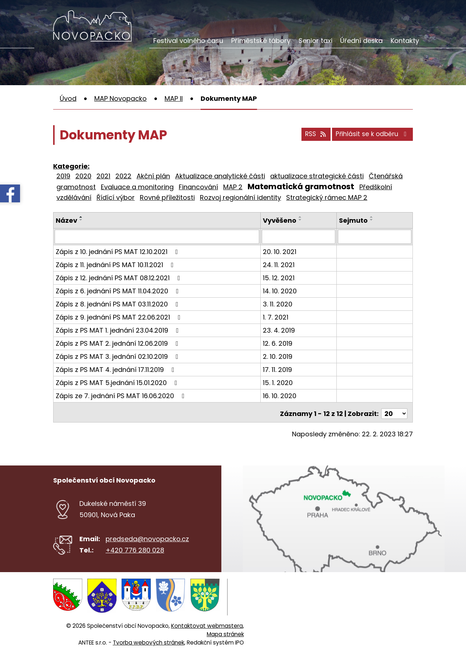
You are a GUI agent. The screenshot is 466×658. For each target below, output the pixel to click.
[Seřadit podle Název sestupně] (81, 219)
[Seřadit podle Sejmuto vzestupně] (372, 216)
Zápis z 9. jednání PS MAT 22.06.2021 (119, 316)
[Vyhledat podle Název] (157, 236)
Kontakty (405, 40)
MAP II (174, 98)
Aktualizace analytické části (220, 176)
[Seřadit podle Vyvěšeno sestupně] (301, 219)
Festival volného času (188, 40)
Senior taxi (315, 40)
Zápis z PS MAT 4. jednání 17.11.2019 (116, 369)
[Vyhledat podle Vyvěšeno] (299, 236)
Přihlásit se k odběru (370, 135)
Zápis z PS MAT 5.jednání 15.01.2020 (118, 382)
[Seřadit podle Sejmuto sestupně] (372, 219)
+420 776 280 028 (135, 547)
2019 (63, 176)
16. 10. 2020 (280, 395)
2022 (123, 176)
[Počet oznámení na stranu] (394, 410)
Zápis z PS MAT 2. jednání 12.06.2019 (118, 343)
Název (66, 220)
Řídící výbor (115, 197)
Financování (198, 186)
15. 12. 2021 (280, 277)
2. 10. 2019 (278, 356)
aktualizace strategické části (317, 176)
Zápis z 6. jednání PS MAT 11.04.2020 (119, 290)
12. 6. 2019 (278, 343)
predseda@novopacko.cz (147, 535)
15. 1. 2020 (279, 382)
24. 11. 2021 (280, 264)
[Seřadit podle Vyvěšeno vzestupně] (301, 216)
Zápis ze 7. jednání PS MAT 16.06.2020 (121, 395)
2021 (103, 176)
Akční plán (153, 176)
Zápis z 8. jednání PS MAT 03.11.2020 (118, 303)
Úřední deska (361, 40)
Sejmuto (353, 220)
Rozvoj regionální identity (240, 197)
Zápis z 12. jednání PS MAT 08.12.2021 (119, 277)
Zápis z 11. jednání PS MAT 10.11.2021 (116, 264)
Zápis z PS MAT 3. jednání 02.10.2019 (118, 356)
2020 (83, 176)
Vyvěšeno (280, 220)
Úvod (68, 98)
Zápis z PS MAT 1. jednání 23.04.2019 (119, 329)
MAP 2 (232, 186)
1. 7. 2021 (276, 316)
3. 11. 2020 (278, 303)
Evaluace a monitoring (137, 186)
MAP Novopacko (120, 98)
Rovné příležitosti (167, 197)
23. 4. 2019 (280, 329)
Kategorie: (71, 166)
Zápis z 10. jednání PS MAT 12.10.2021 (118, 251)
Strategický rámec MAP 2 (326, 197)
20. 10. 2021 (280, 251)
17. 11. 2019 (278, 369)
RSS (309, 135)
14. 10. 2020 (281, 290)
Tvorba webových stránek (148, 637)
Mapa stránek (225, 629)
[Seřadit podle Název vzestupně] (81, 216)
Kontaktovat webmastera (207, 620)
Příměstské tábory (261, 40)
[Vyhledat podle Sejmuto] (374, 236)
